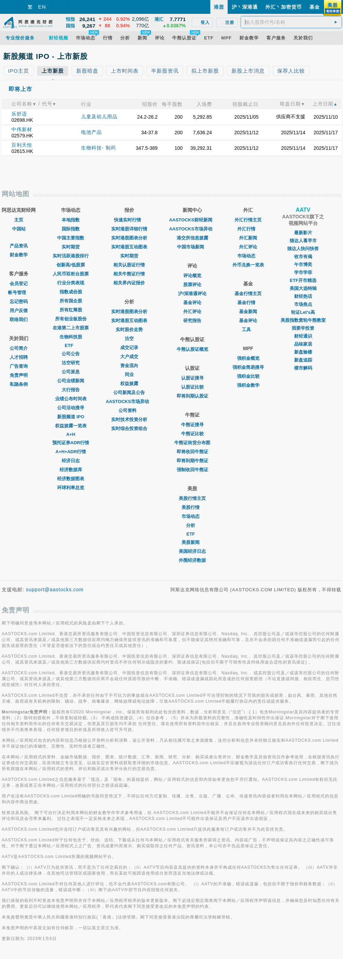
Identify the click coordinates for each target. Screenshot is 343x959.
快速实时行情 (129, 219)
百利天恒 (21, 145)
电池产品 (91, 132)
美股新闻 (192, 542)
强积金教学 (248, 385)
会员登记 (19, 283)
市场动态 (192, 516)
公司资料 (129, 410)
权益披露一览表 (71, 425)
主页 (18, 219)
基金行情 (248, 302)
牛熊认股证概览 (192, 349)
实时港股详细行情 (129, 228)
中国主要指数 (70, 237)
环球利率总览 (70, 487)
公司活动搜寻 (70, 407)
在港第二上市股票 (71, 327)
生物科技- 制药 (98, 147)
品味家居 (303, 344)
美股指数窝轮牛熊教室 (303, 320)
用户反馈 (19, 310)
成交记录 (129, 347)
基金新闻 (248, 311)
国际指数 (71, 228)
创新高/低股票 (70, 264)
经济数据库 (71, 469)
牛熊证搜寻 (192, 424)
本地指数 (71, 219)
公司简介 (19, 348)
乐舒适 (19, 114)
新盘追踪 (303, 360)
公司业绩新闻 (70, 380)
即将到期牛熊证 (192, 460)
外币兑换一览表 (248, 264)
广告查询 (19, 366)
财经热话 (303, 296)
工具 (248, 329)
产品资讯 (19, 245)
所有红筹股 (71, 309)
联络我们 (19, 319)
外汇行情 (248, 228)
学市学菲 (303, 272)
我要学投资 (303, 328)
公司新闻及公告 (129, 392)
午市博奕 (303, 264)
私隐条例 (19, 384)
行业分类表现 (70, 282)
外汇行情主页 (248, 219)
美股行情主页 (192, 498)
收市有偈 (303, 256)
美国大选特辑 (303, 288)
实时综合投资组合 (129, 428)
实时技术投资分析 (129, 419)
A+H (70, 434)
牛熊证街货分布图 (192, 442)
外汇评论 (192, 311)
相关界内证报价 (129, 282)
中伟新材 (21, 129)
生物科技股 (71, 336)
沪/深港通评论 (192, 293)
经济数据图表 (70, 478)
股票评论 (192, 284)
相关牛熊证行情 (129, 273)
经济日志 (71, 460)
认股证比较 (192, 387)
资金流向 (129, 365)
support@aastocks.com (55, 589)
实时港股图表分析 (129, 237)
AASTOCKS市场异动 (129, 401)
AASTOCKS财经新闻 (192, 219)
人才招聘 (19, 357)
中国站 (19, 228)
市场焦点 (303, 304)
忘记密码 (19, 301)
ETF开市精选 (303, 280)
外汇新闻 (248, 237)
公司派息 (71, 371)
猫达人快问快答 (303, 248)
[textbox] (291, 22)
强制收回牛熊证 (192, 469)
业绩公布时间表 (71, 398)
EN (42, 7)
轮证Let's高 (303, 312)
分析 (192, 525)
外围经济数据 (192, 560)
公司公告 (71, 353)
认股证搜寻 (192, 378)
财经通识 (303, 336)
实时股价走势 (129, 329)
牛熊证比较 (192, 433)
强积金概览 (248, 358)
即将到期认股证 (192, 396)
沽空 (129, 338)
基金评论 (192, 302)
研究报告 (192, 320)
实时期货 (71, 246)
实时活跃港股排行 (71, 255)
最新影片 (303, 232)
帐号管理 (18, 292)
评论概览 (192, 275)
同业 (129, 374)
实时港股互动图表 (129, 246)
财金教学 (19, 254)
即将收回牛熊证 (192, 451)
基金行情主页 (248, 293)
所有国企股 (71, 300)
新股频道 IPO (70, 416)
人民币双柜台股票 (71, 273)
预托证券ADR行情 (70, 442)
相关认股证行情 (129, 264)
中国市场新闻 (192, 246)
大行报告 (71, 389)
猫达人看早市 (303, 240)
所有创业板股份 (71, 318)
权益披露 (129, 383)
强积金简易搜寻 (248, 367)
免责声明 (19, 375)
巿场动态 (248, 255)
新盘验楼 (303, 352)
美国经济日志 (192, 551)
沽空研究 (71, 362)
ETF (71, 345)
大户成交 (129, 356)
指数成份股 (71, 291)
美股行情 (192, 507)
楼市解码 (303, 368)
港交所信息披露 (192, 237)
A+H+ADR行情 (70, 451)
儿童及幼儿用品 (99, 116)
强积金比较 (248, 376)
